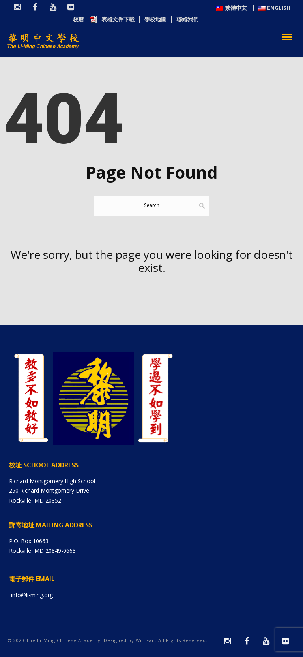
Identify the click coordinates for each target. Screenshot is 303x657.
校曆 (174, 20)
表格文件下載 (209, 20)
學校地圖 (247, 20)
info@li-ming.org (32, 595)
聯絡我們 (279, 20)
